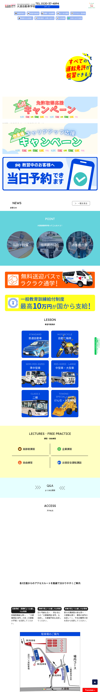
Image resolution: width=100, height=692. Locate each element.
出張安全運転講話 (69, 451)
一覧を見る (81, 204)
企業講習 (64, 438)
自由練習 (25, 451)
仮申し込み (62, 7)
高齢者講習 (26, 438)
